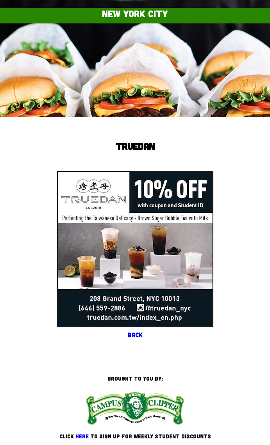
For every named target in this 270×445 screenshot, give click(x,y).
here (82, 436)
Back (135, 334)
